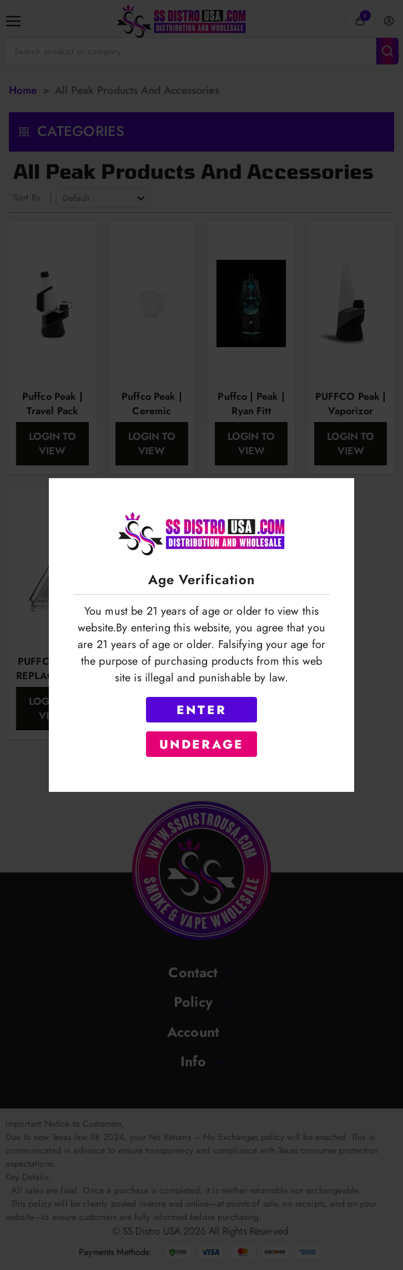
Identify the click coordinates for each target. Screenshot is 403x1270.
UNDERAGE (201, 744)
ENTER (201, 710)
